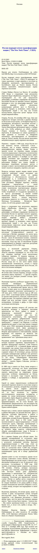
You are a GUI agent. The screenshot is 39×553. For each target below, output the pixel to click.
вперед (35, 548)
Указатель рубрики (18, 548)
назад (3, 548)
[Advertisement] (19, 24)
